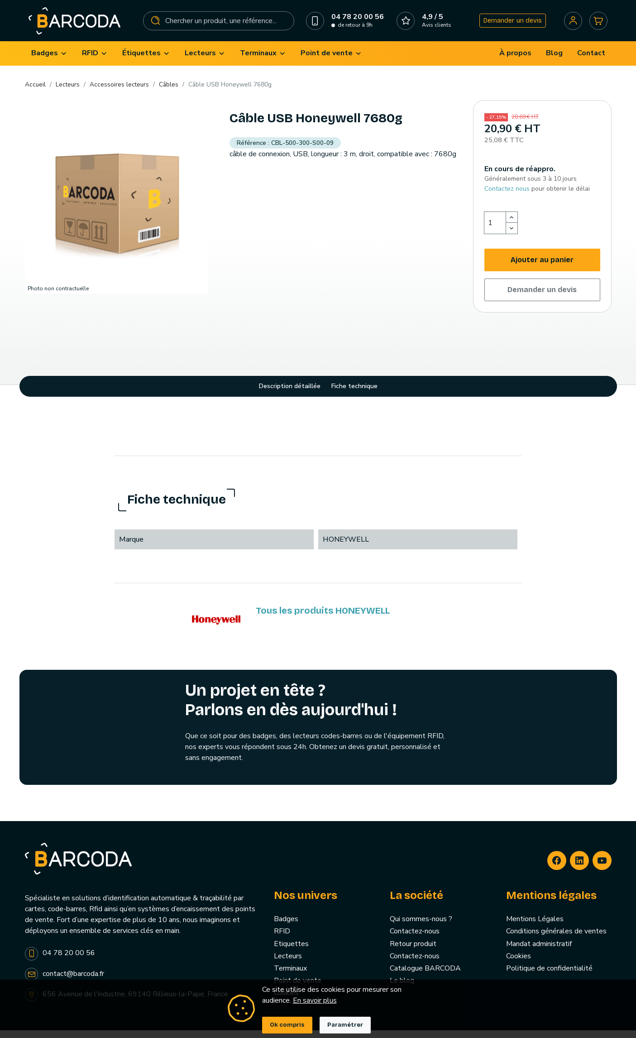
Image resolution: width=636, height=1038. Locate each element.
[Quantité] (495, 230)
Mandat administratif (539, 951)
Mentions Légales (535, 927)
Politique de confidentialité (549, 976)
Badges (286, 927)
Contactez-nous (415, 939)
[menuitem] (49, 61)
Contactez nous (507, 196)
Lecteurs (288, 963)
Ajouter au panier (542, 267)
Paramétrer (345, 1024)
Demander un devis (510, 24)
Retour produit (413, 951)
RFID (282, 939)
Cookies (518, 963)
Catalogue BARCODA (425, 976)
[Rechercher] (219, 24)
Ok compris (287, 1024)
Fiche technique (354, 393)
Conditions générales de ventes (556, 939)
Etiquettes (291, 951)
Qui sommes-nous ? (421, 927)
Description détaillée (289, 393)
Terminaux (290, 976)
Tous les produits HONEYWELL (323, 618)
